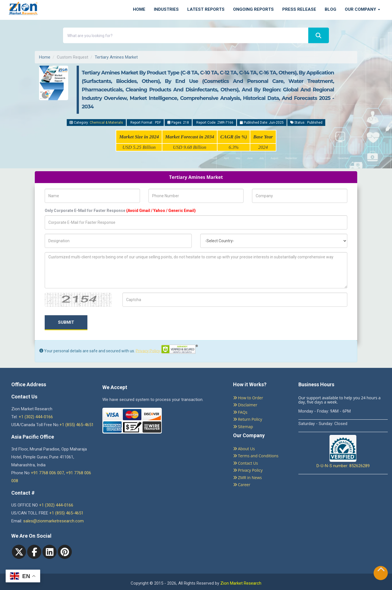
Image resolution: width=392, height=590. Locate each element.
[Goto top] (381, 570)
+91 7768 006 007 (47, 472)
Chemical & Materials (106, 123)
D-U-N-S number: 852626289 (343, 451)
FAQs (240, 412)
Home (139, 9)
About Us (244, 448)
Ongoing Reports (253, 9)
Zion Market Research (240, 583)
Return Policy (247, 419)
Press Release (299, 9)
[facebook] (34, 552)
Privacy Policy (148, 350)
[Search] (318, 35)
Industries (166, 9)
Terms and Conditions (256, 455)
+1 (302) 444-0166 (36, 416)
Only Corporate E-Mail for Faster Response (120, 210)
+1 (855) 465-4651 (76, 424)
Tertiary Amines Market (116, 57)
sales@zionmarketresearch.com (53, 521)
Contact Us (245, 463)
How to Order (248, 397)
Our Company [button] (362, 9)
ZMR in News (247, 477)
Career (241, 484)
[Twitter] (19, 552)
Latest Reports (206, 9)
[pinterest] (65, 552)
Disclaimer (245, 404)
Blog (330, 9)
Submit (66, 322)
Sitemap (243, 426)
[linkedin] (49, 552)
